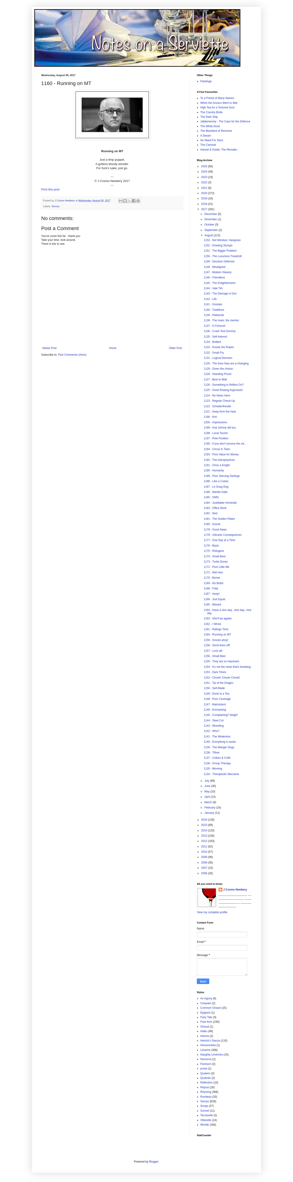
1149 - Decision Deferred (219, 261)
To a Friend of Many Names (217, 98)
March (208, 802)
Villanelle (205, 1120)
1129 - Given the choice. (218, 368)
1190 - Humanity (214, 470)
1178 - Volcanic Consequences (222, 534)
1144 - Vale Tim (213, 288)
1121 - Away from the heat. (220, 411)
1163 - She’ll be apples (218, 618)
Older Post (175, 348)
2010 (204, 851)
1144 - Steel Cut (214, 720)
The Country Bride (211, 112)
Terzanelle (206, 1115)
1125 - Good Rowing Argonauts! (223, 390)
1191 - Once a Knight (217, 465)
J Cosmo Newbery (65, 200)
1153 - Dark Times (215, 672)
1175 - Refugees (214, 551)
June (207, 786)
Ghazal (204, 1026)
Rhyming (205, 1092)
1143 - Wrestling (214, 725)
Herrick (204, 1036)
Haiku (203, 1031)
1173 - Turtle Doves (216, 561)
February (210, 807)
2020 (204, 193)
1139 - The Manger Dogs (219, 747)
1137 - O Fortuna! (214, 325)
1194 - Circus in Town (217, 449)
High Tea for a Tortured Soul (217, 107)
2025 (204, 166)
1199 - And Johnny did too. (220, 427)
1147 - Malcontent (215, 704)
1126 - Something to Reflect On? (224, 384)
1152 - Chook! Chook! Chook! (222, 677)
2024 (204, 171)
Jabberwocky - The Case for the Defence (225, 121)
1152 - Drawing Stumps (218, 245)
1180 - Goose (212, 524)
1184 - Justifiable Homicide (220, 502)
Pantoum (205, 1064)
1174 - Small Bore (215, 556)
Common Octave (210, 1007)
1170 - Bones (212, 577)
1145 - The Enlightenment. (220, 283)
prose (203, 1068)
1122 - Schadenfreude (217, 406)
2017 (204, 209)
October (209, 224)
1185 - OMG (211, 497)
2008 (204, 862)
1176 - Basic (211, 545)
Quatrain (205, 1078)
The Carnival (208, 144)
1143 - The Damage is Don (220, 293)
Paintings (206, 81)
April (207, 796)
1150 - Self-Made (214, 688)
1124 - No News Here (217, 395)
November (211, 219)
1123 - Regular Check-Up (219, 400)
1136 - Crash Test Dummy (220, 331)
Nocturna (206, 1059)
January (209, 812)
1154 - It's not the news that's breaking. (227, 666)
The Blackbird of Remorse (216, 130)
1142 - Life (210, 299)
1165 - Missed (212, 604)
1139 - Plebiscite (214, 315)
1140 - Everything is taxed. (220, 741)
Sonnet (204, 1110)
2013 (204, 835)
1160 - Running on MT (217, 634)
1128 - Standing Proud (217, 374)
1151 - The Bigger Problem (220, 250)
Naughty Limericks (211, 1054)
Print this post (50, 189)
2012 (204, 841)
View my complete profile (212, 912)
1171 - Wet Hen (213, 572)
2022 (204, 182)
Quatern (205, 1073)
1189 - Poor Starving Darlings (222, 476)
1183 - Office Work (215, 508)
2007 (204, 867)
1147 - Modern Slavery (217, 272)
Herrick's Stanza (210, 1040)
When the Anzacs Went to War (219, 102)
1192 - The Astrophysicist (219, 460)
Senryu (56, 206)
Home (113, 348)
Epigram (205, 1012)
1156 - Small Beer (215, 656)
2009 (204, 857)
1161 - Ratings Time (216, 629)
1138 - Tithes (212, 752)
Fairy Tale (206, 1017)
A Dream (205, 135)
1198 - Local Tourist (216, 433)
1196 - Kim (210, 416)
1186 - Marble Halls (216, 492)
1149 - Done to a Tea (216, 693)
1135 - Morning (213, 768)
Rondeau (206, 1096)
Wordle (204, 1124)
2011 (204, 846)
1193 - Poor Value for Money (221, 454)
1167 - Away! (212, 593)
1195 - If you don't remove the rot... (225, 443)
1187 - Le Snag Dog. (216, 486)
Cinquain (205, 1003)
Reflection (206, 1082)
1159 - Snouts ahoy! (216, 640)
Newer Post (49, 348)
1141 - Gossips (213, 304)
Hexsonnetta (208, 1045)
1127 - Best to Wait (215, 379)
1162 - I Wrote (212, 624)
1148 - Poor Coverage (217, 699)
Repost (204, 1087)
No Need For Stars (211, 140)
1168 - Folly (211, 588)
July (207, 780)
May (207, 791)
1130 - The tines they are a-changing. (226, 363)
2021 (204, 188)
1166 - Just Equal (214, 599)
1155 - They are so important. (222, 661)
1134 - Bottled (212, 342)
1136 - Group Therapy (217, 763)
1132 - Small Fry (214, 352)
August (209, 235)
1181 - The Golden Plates (219, 518)
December (211, 214)
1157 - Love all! (213, 650)
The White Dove (210, 126)
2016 (204, 819)
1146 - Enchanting (215, 709)
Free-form (206, 1021)
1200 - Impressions (215, 422)
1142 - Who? (212, 731)
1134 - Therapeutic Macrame (221, 774)
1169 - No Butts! (214, 583)
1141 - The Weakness (217, 736)
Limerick (205, 1050)
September (211, 230)
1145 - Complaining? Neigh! (221, 715)
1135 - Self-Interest (215, 336)
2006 (204, 873)
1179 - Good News (215, 529)
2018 (204, 204)
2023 (204, 177)
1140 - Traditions (214, 309)
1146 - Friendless (214, 277)
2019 (204, 198)
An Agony (206, 998)
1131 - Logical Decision (218, 358)
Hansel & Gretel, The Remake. (219, 149)
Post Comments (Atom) (72, 354)
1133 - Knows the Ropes (219, 347)
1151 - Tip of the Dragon (218, 682)
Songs (204, 1106)
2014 (204, 830)
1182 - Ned (210, 513)
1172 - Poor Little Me (216, 567)
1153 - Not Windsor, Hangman (222, 240)
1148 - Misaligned (214, 267)
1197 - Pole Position (216, 438)
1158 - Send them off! (217, 645)
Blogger (153, 1161)
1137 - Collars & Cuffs (217, 757)
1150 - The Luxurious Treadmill (222, 256)
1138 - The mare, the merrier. (221, 320)
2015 (204, 825)
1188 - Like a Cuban (216, 481)
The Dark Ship (209, 116)
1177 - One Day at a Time (219, 540)
